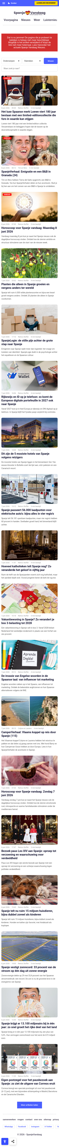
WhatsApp (9, 1127)
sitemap (47, 1119)
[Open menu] (3, 3)
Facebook (22, 1127)
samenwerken (9, 1119)
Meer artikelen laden (29, 1105)
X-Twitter (48, 1127)
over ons (38, 1119)
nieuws (25, 19)
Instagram (35, 1127)
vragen (20, 1119)
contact (28, 1119)
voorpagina (11, 19)
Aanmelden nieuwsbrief (46, 3)
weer (37, 19)
